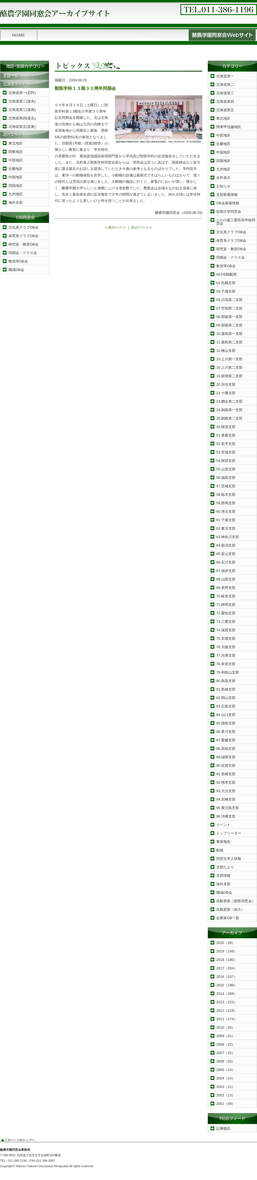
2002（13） (225, 1095)
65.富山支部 (225, 554)
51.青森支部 (225, 435)
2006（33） (225, 1061)
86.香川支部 (225, 732)
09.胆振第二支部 (229, 325)
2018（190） (226, 960)
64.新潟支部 (225, 545)
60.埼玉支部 (225, 511)
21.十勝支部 (225, 393)
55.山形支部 (225, 469)
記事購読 (223, 1128)
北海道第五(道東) (22, 127)
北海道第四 (225, 101)
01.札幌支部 (225, 283)
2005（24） (225, 1070)
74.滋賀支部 (225, 630)
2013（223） (226, 1002)
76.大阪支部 (225, 647)
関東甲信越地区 (228, 127)
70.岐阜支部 (225, 596)
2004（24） (225, 1078)
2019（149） (226, 951)
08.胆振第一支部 (229, 317)
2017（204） (226, 968)
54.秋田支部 (225, 461)
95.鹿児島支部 (227, 808)
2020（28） (225, 943)
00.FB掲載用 (226, 274)
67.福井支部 (225, 571)
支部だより (225, 867)
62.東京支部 (225, 528)
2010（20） (225, 1027)
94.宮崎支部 (225, 799)
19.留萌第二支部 (229, 376)
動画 (219, 850)
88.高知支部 (225, 749)
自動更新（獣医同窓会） (235, 901)
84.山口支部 (225, 715)
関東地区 (15, 152)
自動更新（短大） (230, 909)
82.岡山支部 (225, 698)
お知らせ (223, 186)
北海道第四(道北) (22, 118)
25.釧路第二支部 (229, 418)
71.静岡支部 (225, 605)
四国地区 (15, 186)
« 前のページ (115, 227)
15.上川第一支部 (229, 359)
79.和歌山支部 (227, 672)
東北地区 (15, 143)
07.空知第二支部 (229, 308)
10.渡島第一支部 (229, 334)
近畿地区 (15, 169)
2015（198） (226, 985)
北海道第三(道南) (22, 110)
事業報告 (223, 842)
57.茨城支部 (225, 486)
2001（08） (225, 1104)
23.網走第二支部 (229, 401)
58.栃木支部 (225, 494)
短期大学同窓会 (228, 212)
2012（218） (226, 1010)
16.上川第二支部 (229, 367)
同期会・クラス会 (22, 253)
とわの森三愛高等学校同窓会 (235, 222)
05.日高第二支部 (229, 300)
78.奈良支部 (225, 664)
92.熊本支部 (225, 782)
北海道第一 (225, 76)
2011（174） (226, 1019)
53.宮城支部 (225, 452)
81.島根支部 (225, 689)
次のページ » (141, 227)
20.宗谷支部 (225, 384)
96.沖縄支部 (225, 816)
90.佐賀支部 (225, 765)
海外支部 (15, 202)
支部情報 (223, 876)
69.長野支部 (225, 588)
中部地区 (15, 160)
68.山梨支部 (225, 579)
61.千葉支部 (225, 520)
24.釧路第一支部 (229, 410)
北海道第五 (225, 110)
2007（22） (225, 1053)
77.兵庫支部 (225, 655)
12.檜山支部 (225, 351)
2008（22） (225, 1044)
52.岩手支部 (225, 444)
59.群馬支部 (225, 503)
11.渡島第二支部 (229, 342)
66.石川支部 (225, 562)
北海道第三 (225, 93)
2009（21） (225, 1036)
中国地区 (15, 177)
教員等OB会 (18, 261)
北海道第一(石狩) (22, 93)
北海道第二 (225, 84)
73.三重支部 (225, 622)
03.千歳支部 (225, 291)
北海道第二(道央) (22, 101)
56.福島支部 (225, 478)
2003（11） (225, 1087)
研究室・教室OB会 (23, 244)
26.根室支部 (225, 427)
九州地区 (15, 194)
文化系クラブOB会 (23, 227)
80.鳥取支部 (225, 681)
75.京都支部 (225, 638)
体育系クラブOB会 (23, 236)
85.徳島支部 (225, 723)
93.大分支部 (225, 791)
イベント (223, 825)
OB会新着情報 (227, 203)
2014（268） (226, 994)
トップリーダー (228, 833)
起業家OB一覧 (227, 918)
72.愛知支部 (225, 613)
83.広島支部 (225, 706)
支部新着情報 (227, 195)
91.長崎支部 (225, 774)
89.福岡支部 (225, 757)
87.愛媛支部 (225, 740)
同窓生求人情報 (228, 859)
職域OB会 (16, 270)
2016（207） (226, 977)
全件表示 (223, 178)
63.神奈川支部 (227, 537)
